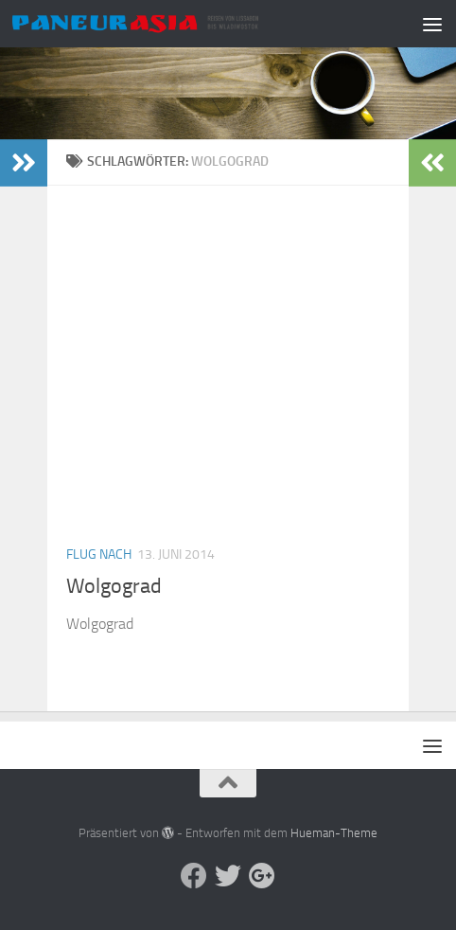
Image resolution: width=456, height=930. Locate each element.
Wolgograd (114, 586)
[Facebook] (194, 876)
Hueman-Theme (333, 833)
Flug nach (99, 554)
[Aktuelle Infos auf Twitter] (228, 876)
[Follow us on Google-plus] (262, 876)
